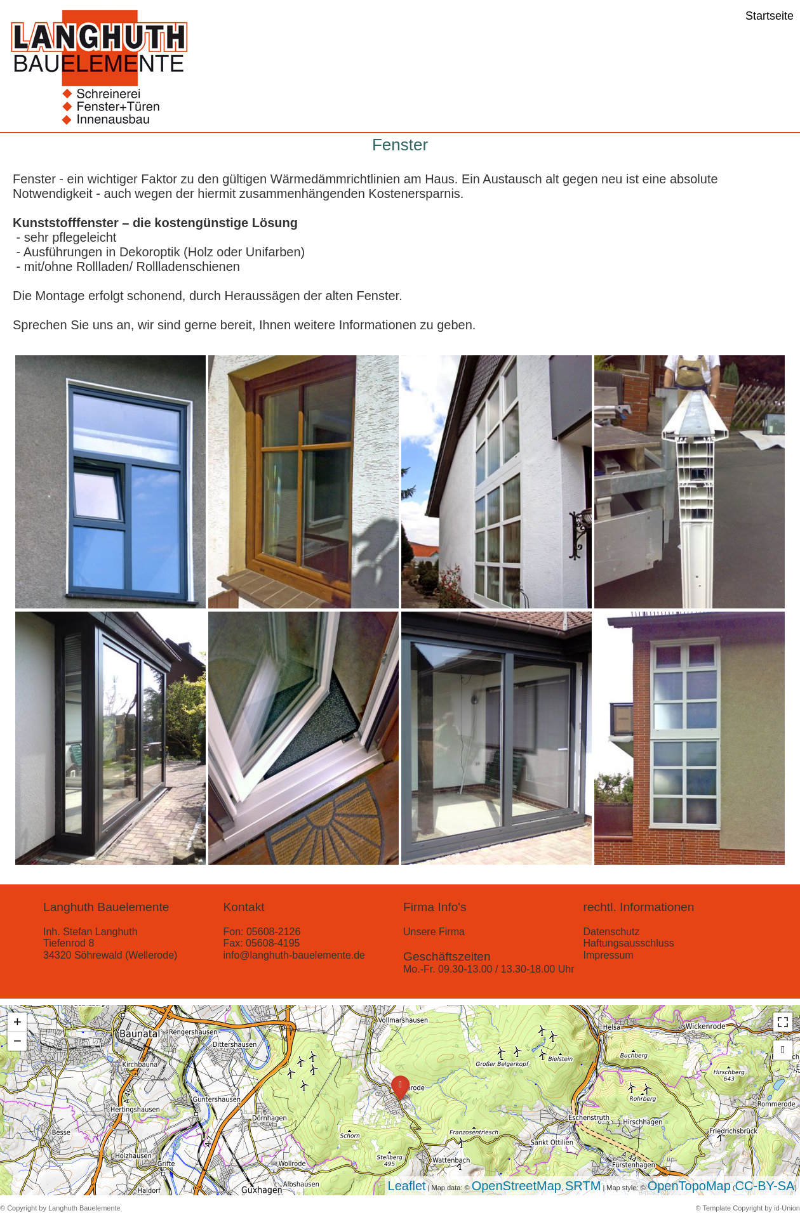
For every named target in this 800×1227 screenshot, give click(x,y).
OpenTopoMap (689, 1186)
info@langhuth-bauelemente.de (294, 955)
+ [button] (17, 1022)
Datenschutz (611, 931)
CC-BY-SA (765, 1186)
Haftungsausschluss (628, 943)
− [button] (17, 1041)
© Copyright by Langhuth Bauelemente (60, 1208)
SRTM (583, 1186)
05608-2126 (273, 931)
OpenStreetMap (516, 1186)
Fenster (400, 144)
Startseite (769, 16)
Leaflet (407, 1186)
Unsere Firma (434, 931)
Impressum (608, 955)
